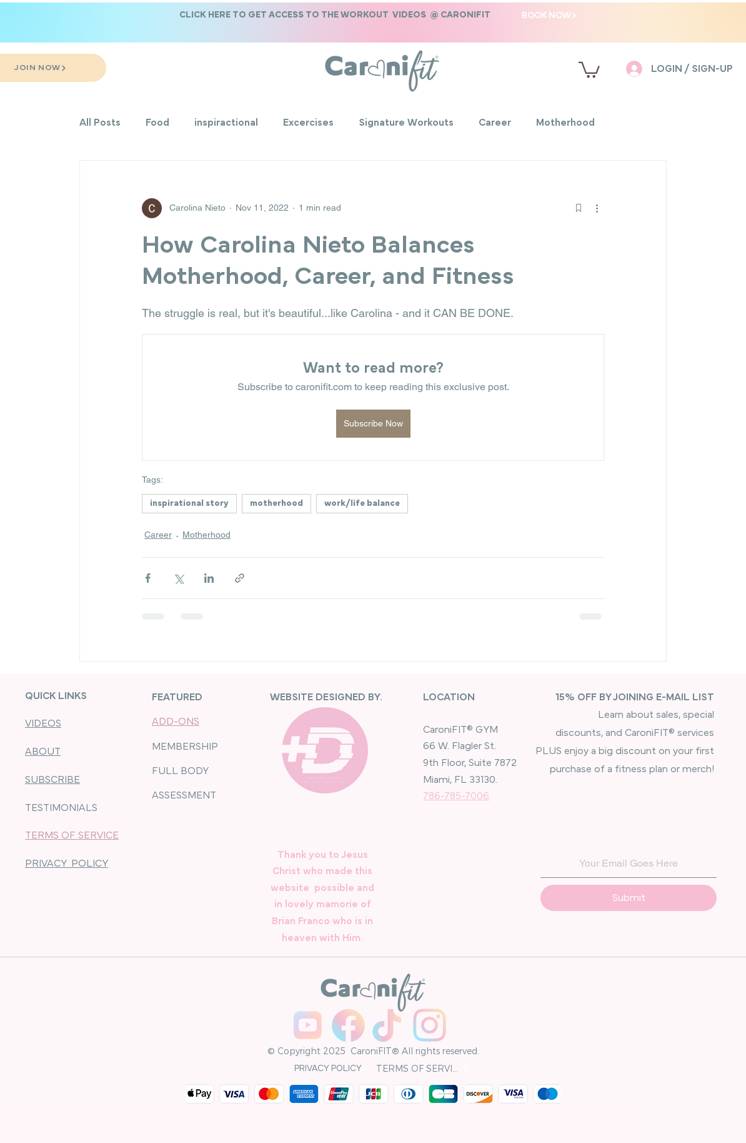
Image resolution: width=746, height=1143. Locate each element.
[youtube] (308, 1025)
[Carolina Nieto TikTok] (389, 1025)
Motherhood (565, 123)
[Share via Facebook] (148, 578)
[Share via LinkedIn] (209, 578)
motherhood (276, 503)
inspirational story (189, 503)
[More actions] (596, 208)
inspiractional (226, 123)
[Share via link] (240, 578)
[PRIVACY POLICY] (331, 1068)
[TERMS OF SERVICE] (422, 1068)
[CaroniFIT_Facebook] (348, 1025)
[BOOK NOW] (549, 15)
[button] (334, 14)
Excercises (308, 123)
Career (495, 123)
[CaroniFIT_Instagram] (429, 1025)
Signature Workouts (406, 123)
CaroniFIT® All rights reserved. (413, 1050)
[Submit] (628, 898)
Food (157, 123)
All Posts (100, 123)
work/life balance (362, 503)
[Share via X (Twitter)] (178, 578)
